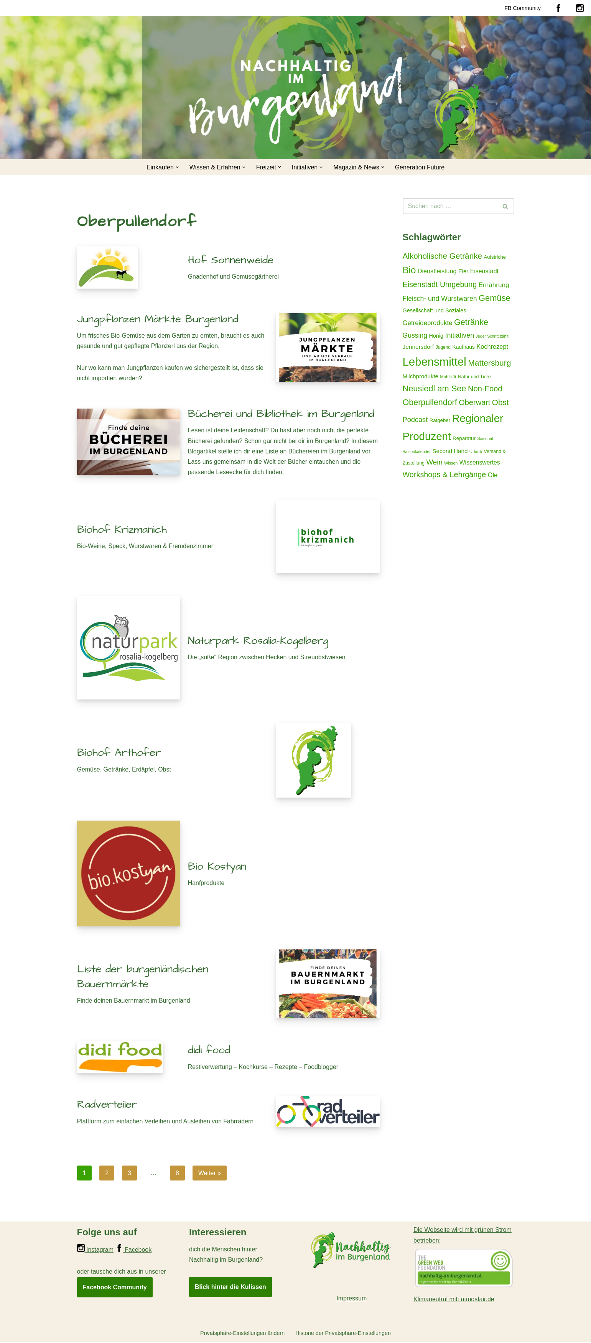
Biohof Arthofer (119, 753)
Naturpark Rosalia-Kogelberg (258, 641)
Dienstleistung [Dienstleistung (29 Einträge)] (437, 271)
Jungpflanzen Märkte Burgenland (157, 319)
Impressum (351, 1298)
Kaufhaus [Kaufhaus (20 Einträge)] (464, 347)
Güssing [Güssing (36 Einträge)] (415, 336)
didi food (209, 1050)
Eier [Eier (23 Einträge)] (463, 271)
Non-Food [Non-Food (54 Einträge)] (485, 389)
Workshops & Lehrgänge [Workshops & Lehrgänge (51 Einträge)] (444, 475)
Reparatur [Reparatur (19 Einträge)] (464, 439)
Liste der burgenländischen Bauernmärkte (142, 977)
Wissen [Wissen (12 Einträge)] (451, 463)
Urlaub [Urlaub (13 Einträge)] (475, 452)
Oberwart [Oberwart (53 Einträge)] (474, 403)
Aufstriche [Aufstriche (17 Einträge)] (495, 257)
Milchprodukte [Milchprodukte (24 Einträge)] (420, 377)
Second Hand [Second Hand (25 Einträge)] (450, 451)
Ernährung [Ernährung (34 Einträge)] (494, 285)
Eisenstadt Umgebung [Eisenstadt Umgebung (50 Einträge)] (440, 284)
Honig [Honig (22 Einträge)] (436, 336)
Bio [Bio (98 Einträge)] (409, 270)
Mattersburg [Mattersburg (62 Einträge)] (489, 363)
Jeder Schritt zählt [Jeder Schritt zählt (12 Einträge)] (492, 336)
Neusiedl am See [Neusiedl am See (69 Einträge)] (434, 389)
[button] (176, 167)
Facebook (133, 1250)
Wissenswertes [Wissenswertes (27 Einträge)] (479, 463)
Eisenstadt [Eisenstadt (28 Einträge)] (484, 271)
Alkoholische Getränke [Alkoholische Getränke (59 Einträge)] (442, 255)
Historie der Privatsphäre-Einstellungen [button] (343, 1334)
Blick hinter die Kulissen (230, 1287)
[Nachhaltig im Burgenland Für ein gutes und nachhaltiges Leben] (456, 118)
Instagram (95, 1250)
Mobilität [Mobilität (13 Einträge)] (448, 377)
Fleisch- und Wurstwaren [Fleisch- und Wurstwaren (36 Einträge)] (440, 299)
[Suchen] (450, 206)
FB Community (522, 8)
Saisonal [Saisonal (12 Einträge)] (485, 439)
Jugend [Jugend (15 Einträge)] (443, 347)
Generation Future (420, 167)
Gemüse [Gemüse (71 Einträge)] (494, 298)
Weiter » (209, 1173)
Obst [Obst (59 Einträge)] (500, 403)
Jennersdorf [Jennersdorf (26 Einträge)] (418, 347)
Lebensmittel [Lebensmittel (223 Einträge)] (434, 362)
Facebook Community (115, 1287)
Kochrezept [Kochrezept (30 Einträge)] (492, 346)
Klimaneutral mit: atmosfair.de (453, 1300)
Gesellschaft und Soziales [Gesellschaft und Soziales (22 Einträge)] (434, 311)
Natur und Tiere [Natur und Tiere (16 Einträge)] (474, 377)
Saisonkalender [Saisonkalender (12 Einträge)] (417, 452)
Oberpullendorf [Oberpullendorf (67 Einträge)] (430, 403)
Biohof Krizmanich (122, 529)
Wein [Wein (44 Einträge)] (434, 463)
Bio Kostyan (217, 866)
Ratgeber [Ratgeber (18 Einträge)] (440, 421)
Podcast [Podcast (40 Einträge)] (415, 420)
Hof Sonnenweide (230, 260)
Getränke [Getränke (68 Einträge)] (471, 322)
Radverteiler (107, 1105)
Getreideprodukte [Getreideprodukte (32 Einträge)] (428, 323)
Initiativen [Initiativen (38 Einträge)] (459, 336)
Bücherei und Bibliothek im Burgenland (281, 414)
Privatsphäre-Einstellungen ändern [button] (242, 1334)
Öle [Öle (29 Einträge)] (492, 475)
